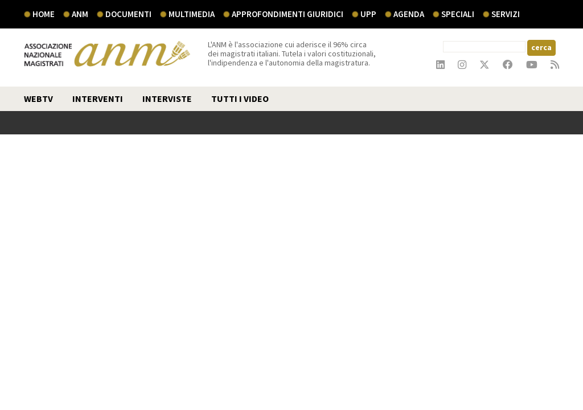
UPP (368, 14)
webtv (38, 98)
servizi (505, 14)
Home (43, 14)
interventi (97, 98)
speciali (457, 14)
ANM (80, 14)
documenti (128, 14)
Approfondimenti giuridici (287, 14)
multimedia (192, 14)
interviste (167, 98)
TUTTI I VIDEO (240, 98)
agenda (408, 14)
